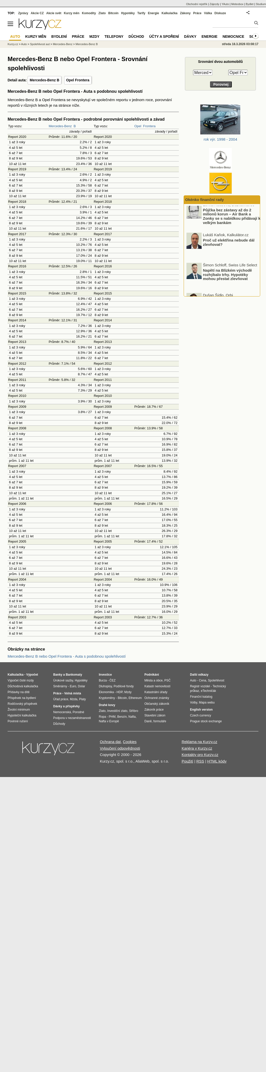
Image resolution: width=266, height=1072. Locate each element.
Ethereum (135, 698)
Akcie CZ (37, 13)
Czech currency (200, 715)
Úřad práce (60, 699)
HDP (120, 692)
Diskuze (220, 13)
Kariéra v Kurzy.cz (197, 748)
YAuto (225, 4)
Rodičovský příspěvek (22, 704)
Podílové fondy (123, 686)
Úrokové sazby (63, 680)
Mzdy (94, 36)
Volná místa (72, 693)
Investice (105, 674)
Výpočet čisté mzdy (21, 680)
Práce (197, 13)
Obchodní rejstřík (196, 4)
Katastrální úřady (155, 692)
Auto (24, 44)
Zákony (185, 13)
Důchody (59, 724)
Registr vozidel (200, 686)
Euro (73, 686)
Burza (103, 680)
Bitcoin (113, 13)
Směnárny (60, 686)
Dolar (81, 686)
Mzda (73, 699)
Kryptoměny (107, 698)
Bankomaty (74, 674)
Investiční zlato (117, 711)
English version (201, 709)
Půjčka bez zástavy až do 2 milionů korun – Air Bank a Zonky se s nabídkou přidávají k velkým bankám (231, 220)
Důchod (136, 36)
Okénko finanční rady (204, 199)
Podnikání (151, 674)
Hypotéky (128, 13)
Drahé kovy (107, 705)
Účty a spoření (164, 36)
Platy (82, 699)
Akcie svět (53, 13)
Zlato (102, 13)
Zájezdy (214, 4)
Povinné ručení (18, 721)
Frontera (149, 126)
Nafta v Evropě (109, 721)
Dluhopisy (105, 686)
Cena (202, 680)
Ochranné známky (156, 698)
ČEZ (112, 680)
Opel (137, 126)
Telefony (114, 36)
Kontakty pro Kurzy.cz (200, 754)
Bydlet (250, 4)
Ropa (102, 716)
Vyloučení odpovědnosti (120, 748)
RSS (200, 761)
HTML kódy (216, 761)
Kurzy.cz (13, 44)
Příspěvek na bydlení (22, 698)
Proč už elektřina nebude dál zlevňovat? (228, 246)
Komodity (89, 13)
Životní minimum (19, 709)
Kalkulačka (170, 13)
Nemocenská (62, 712)
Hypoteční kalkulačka (22, 715)
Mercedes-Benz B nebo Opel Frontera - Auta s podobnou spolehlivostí (67, 656)
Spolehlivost (216, 680)
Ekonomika (106, 692)
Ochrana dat (110, 742)
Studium (261, 4)
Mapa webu (207, 702)
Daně (148, 721)
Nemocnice (233, 36)
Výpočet (32, 674)
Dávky (190, 36)
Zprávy (23, 13)
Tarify (141, 13)
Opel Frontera (77, 80)
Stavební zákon (154, 715)
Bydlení (59, 36)
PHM (112, 716)
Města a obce (153, 680)
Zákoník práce (154, 709)
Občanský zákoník (156, 704)
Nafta (132, 716)
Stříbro (133, 711)
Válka (208, 13)
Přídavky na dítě (19, 692)
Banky (57, 674)
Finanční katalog (201, 696)
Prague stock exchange (206, 721)
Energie (153, 13)
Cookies (130, 742)
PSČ (167, 680)
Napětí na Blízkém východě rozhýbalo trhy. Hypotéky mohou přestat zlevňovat (227, 278)
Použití (187, 761)
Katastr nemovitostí (157, 686)
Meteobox (237, 4)
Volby (193, 702)
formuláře (159, 721)
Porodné (78, 712)
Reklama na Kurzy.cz (199, 742)
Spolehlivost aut (40, 44)
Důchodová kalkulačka (23, 686)
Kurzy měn (71, 13)
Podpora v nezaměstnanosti (72, 718)
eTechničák (208, 691)
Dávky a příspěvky (66, 706)
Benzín (122, 716)
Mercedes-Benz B (44, 80)
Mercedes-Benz (60, 126)
